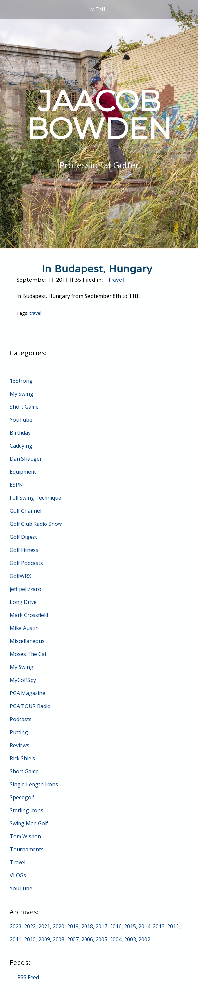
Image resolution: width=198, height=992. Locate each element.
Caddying (21, 445)
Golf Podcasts (26, 562)
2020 (58, 926)
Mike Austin (24, 628)
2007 (73, 939)
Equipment (23, 471)
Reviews (19, 745)
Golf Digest (23, 536)
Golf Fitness (24, 549)
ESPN (16, 484)
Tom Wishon (25, 836)
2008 (58, 939)
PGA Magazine (27, 693)
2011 (15, 939)
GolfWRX (20, 576)
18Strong (21, 380)
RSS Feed (28, 977)
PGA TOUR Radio (30, 706)
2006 (87, 939)
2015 (130, 926)
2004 (116, 939)
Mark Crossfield (29, 615)
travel (36, 313)
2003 (130, 939)
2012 (173, 926)
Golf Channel (25, 510)
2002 (144, 939)
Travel (116, 280)
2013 (159, 926)
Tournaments (27, 849)
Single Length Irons (34, 784)
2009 (44, 939)
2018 (87, 926)
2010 (30, 939)
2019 (73, 926)
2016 (116, 926)
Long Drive (23, 602)
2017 (101, 926)
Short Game (24, 406)
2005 (101, 939)
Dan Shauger (26, 458)
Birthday (20, 432)
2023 (15, 926)
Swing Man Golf (29, 823)
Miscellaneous (27, 641)
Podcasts (21, 719)
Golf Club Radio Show (36, 523)
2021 (44, 926)
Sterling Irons (26, 810)
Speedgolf (22, 797)
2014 (144, 926)
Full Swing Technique (35, 497)
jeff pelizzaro (25, 589)
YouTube (21, 419)
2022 (30, 926)
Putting (19, 732)
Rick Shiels (22, 758)
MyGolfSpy (23, 680)
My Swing (21, 393)
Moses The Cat (28, 654)
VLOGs (18, 875)
